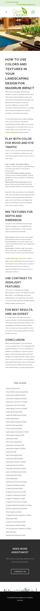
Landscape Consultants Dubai (16, 468)
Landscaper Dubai (12, 438)
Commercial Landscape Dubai (15, 522)
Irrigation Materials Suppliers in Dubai (19, 505)
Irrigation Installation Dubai (15, 485)
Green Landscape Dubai (14, 428)
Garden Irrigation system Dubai (16, 508)
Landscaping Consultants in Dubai (17, 432)
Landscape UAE (11, 452)
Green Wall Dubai (12, 478)
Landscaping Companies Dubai (16, 422)
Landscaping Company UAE (15, 435)
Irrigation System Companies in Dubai (18, 515)
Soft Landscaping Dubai (14, 442)
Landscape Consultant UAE (15, 445)
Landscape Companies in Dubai (16, 398)
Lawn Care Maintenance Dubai (16, 472)
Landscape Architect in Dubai (16, 462)
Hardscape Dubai (11, 518)
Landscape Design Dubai (14, 412)
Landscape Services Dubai (14, 465)
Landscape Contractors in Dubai (16, 402)
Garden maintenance (13, 388)
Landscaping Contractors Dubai (16, 408)
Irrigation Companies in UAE (15, 498)
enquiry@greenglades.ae (25, 4)
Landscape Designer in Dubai (15, 448)
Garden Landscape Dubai (14, 425)
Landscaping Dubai (11, 132)
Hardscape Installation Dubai (15, 525)
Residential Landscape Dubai (15, 535)
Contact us (20, 571)
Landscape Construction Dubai (16, 482)
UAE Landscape (11, 532)
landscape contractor (18, 258)
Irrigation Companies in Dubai (16, 495)
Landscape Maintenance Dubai (16, 415)
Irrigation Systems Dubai (14, 488)
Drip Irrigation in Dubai (13, 512)
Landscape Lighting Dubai (14, 458)
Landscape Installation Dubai (15, 395)
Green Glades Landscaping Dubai (17, 392)
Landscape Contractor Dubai (15, 405)
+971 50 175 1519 (12, 2)
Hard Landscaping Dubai (14, 455)
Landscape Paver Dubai (13, 475)
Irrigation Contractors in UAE (16, 492)
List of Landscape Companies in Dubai (18, 528)
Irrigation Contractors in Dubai (16, 502)
